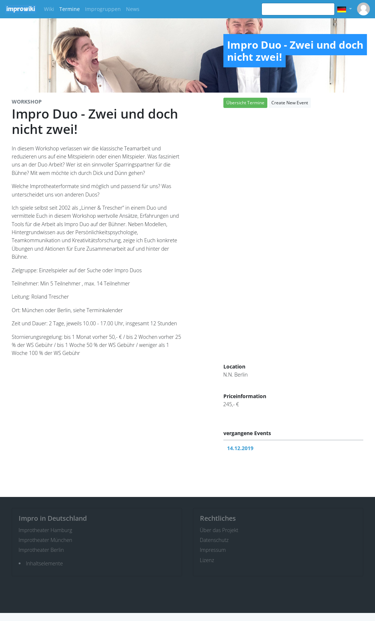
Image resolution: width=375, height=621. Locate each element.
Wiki (49, 8)
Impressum (213, 549)
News (133, 8)
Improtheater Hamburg (46, 530)
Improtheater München (46, 539)
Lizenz (207, 560)
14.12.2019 (240, 448)
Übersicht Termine (245, 103)
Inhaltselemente (44, 563)
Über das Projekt (219, 530)
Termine (69, 8)
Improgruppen (103, 8)
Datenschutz (214, 539)
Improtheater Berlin (41, 549)
